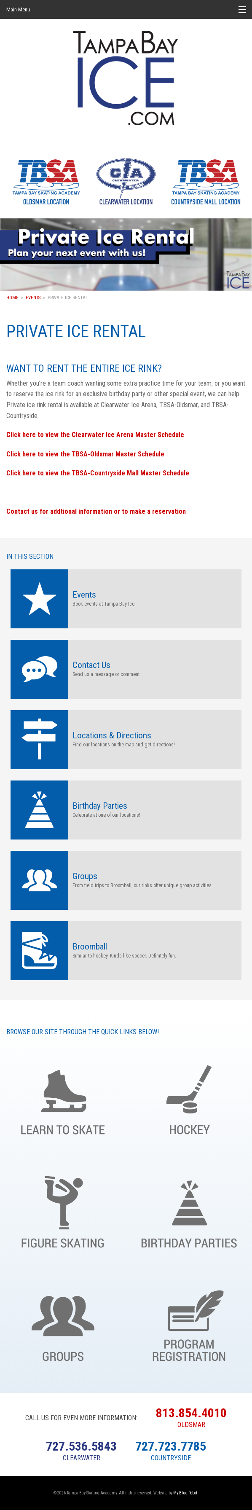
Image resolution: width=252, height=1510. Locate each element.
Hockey (189, 1096)
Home (12, 297)
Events (33, 297)
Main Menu (18, 9)
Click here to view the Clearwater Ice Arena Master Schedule (95, 435)
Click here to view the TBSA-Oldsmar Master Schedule (85, 454)
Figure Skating (63, 1210)
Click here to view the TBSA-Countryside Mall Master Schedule (97, 473)
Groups (63, 1323)
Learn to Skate (63, 1096)
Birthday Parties (189, 1210)
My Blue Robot (185, 1493)
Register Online (189, 1323)
